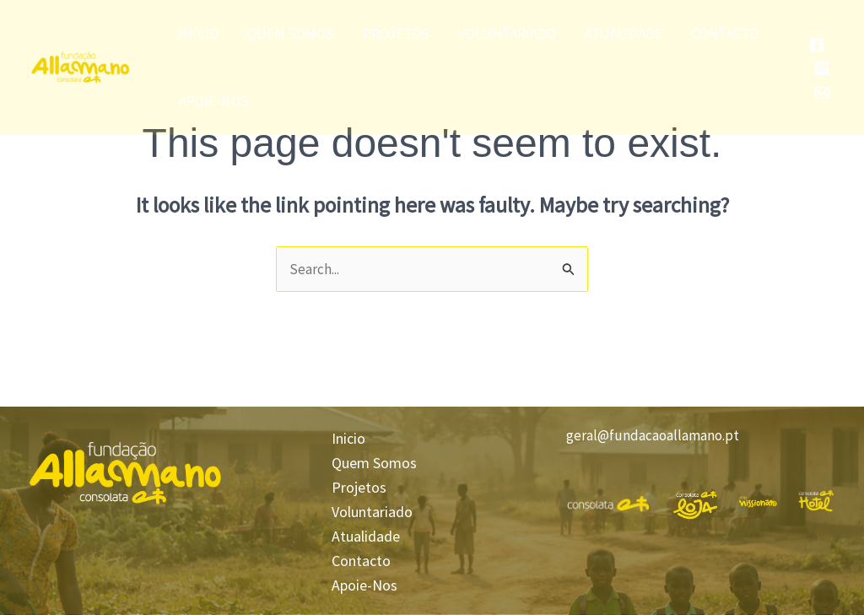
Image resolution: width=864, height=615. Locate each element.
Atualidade (623, 33)
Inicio (199, 33)
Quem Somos (290, 33)
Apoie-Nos (214, 101)
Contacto (725, 33)
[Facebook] (816, 44)
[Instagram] (821, 68)
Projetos (396, 33)
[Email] (821, 92)
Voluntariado (507, 33)
